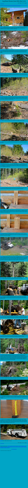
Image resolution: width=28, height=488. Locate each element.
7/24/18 (1, 440)
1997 (11, 5)
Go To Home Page (14, 449)
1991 (3, 5)
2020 (1, 447)
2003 (19, 5)
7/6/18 (1, 354)
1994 (7, 5)
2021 (2, 447)
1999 (13, 5)
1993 (6, 5)
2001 (16, 5)
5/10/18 (1, 233)
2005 (21, 5)
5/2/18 (1, 96)
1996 (10, 5)
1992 (5, 5)
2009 (26, 5)
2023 (5, 447)
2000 (15, 5)
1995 (8, 5)
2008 (25, 5)
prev (3, 3)
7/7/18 (1, 419)
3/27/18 (1, 27)
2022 (4, 447)
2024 (7, 447)
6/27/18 (1, 278)
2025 (9, 447)
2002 (17, 5)
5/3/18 (1, 187)
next (2, 3)
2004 (20, 5)
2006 (22, 5)
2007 (24, 5)
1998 (12, 5)
